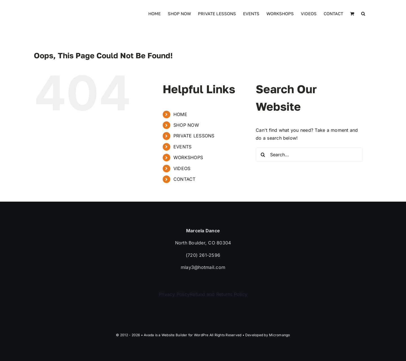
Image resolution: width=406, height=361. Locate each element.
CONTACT (184, 179)
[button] (363, 13)
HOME (180, 114)
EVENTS (182, 147)
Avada (149, 335)
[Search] (263, 155)
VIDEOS (181, 168)
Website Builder (174, 335)
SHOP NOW (186, 125)
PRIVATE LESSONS (194, 136)
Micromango (279, 335)
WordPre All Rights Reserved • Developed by (231, 335)
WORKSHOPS (188, 157)
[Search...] (309, 155)
